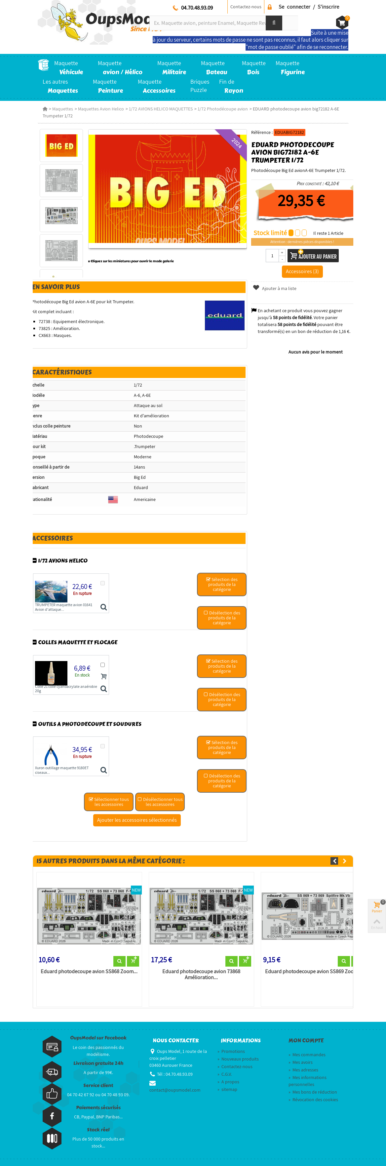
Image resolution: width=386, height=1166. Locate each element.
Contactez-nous (245, 7)
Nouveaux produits (238, 1059)
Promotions (231, 1051)
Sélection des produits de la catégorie (222, 584)
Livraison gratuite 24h (98, 1063)
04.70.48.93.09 (197, 7)
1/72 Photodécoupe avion (223, 109)
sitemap (227, 1089)
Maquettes (62, 109)
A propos (228, 1082)
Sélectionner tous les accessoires (109, 801)
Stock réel (98, 1129)
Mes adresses (303, 1070)
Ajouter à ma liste (274, 288)
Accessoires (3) (302, 271)
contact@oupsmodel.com (175, 1090)
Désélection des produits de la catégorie (222, 618)
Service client (98, 1085)
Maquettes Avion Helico (101, 109)
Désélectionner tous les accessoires (160, 801)
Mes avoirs (301, 1062)
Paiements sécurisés (98, 1107)
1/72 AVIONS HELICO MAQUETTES (161, 109)
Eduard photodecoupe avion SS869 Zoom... (313, 972)
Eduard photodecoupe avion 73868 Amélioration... (201, 974)
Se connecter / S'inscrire (309, 6)
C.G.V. (224, 1074)
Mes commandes (307, 1055)
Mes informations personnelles (308, 1080)
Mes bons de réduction (313, 1092)
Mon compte (306, 1040)
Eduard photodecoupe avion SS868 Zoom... (89, 972)
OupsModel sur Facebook (98, 1037)
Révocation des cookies (313, 1100)
